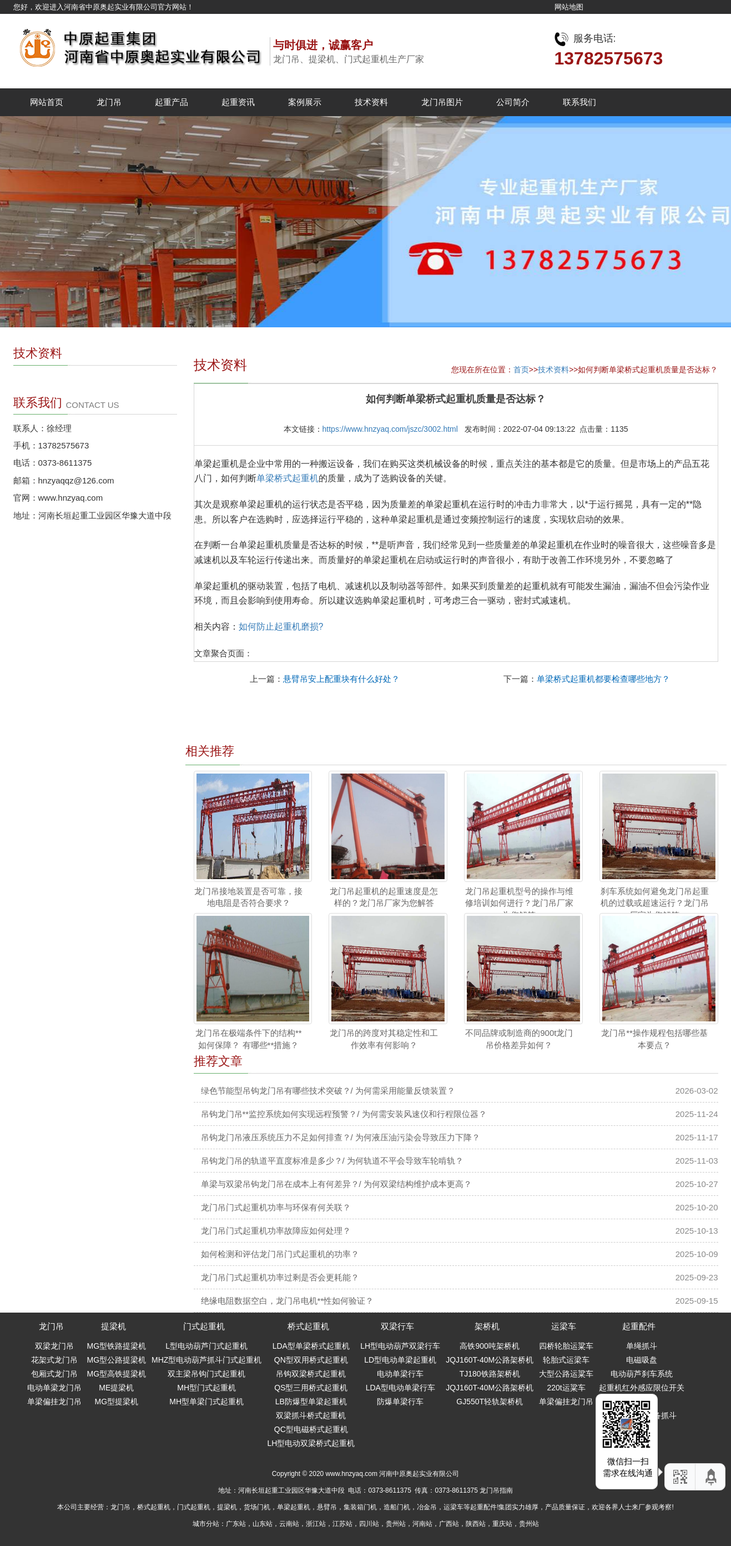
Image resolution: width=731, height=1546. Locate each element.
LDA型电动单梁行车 (400, 1387)
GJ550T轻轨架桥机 (489, 1401)
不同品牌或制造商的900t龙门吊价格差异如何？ (519, 1038)
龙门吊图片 (442, 102)
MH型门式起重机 (206, 1387)
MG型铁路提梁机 (117, 1345)
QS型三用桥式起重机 (310, 1387)
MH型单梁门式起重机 (206, 1401)
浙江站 (316, 1524)
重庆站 (502, 1524)
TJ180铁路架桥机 (490, 1373)
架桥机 (487, 1326)
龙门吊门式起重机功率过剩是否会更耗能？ (280, 1277)
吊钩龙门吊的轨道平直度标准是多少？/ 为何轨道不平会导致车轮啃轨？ (332, 1160)
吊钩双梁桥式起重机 (311, 1373)
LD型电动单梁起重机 (400, 1359)
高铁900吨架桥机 (489, 1345)
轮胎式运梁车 (566, 1359)
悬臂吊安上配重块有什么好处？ (341, 679)
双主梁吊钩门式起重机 (206, 1373)
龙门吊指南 (496, 1490)
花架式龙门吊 (54, 1359)
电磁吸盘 (641, 1359)
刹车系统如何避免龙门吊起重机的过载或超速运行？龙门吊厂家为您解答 (655, 903)
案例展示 (304, 102)
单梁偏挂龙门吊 (54, 1401)
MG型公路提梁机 (117, 1359)
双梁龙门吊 (54, 1345)
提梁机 (113, 1326)
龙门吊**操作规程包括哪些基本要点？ (654, 1038)
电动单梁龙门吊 (54, 1387)
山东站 (263, 1524)
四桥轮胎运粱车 (566, 1345)
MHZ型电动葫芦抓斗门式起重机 (206, 1359)
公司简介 (513, 102)
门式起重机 (204, 1326)
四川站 (369, 1524)
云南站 (289, 1524)
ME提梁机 (116, 1387)
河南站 (422, 1524)
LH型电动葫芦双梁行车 (400, 1345)
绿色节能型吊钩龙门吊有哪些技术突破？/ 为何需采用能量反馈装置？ (328, 1090)
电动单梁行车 (400, 1373)
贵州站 (396, 1524)
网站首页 (46, 102)
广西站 (449, 1524)
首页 (521, 369)
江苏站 (342, 1524)
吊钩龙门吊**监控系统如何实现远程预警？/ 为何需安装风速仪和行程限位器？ (344, 1114)
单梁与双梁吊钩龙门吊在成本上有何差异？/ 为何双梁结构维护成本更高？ (336, 1184)
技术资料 (371, 102)
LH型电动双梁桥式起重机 (311, 1443)
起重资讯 (238, 102)
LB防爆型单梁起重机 (311, 1401)
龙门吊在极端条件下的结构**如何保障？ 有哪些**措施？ (248, 1038)
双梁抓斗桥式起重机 (311, 1415)
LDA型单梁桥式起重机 (311, 1345)
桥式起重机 (308, 1326)
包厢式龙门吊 (54, 1373)
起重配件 (639, 1326)
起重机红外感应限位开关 (641, 1387)
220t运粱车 (566, 1387)
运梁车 (563, 1326)
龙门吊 (109, 102)
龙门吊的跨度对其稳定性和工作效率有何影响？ (384, 1038)
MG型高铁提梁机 (117, 1373)
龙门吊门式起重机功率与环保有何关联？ (276, 1207)
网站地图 (568, 7)
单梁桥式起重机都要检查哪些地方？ (603, 679)
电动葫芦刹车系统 (642, 1373)
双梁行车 (397, 1326)
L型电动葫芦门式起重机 (206, 1345)
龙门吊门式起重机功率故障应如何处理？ (276, 1230)
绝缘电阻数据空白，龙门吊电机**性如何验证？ (287, 1300)
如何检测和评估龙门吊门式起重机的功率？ (280, 1254)
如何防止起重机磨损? (281, 626)
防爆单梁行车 (400, 1401)
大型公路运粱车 (566, 1373)
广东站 (236, 1524)
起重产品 (171, 102)
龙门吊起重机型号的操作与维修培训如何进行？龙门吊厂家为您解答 (519, 903)
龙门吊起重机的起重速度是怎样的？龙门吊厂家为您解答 (384, 896)
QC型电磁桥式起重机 (311, 1429)
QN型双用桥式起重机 (311, 1359)
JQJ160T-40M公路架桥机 (489, 1359)
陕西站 (476, 1524)
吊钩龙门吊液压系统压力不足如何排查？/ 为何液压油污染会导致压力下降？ (340, 1137)
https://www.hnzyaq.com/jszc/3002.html (390, 429)
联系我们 (579, 102)
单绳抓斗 (641, 1345)
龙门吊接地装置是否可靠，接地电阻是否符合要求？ (248, 896)
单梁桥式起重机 (287, 478)
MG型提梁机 (117, 1401)
